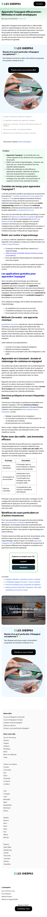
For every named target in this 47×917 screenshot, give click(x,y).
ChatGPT (23, 562)
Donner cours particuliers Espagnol (16, 728)
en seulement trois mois (25, 210)
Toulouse (7, 858)
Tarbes (6, 853)
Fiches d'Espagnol (24, 142)
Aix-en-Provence (10, 737)
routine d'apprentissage (10, 244)
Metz (5, 802)
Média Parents (7, 897)
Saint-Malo (7, 847)
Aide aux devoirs (10, 725)
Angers (6, 743)
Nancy (6, 811)
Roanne (6, 844)
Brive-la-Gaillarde (10, 754)
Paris (5, 829)
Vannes (6, 861)
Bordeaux (7, 749)
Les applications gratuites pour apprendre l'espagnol (19, 120)
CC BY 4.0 (22, 18)
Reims (6, 835)
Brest (5, 752)
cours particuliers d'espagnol (14, 522)
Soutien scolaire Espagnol (13, 723)
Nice (5, 823)
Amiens (6, 740)
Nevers (6, 820)
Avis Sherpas (6, 894)
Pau (5, 832)
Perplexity (23, 567)
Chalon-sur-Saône (10, 764)
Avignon (6, 746)
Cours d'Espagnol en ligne (13, 720)
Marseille (7, 799)
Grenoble (7, 778)
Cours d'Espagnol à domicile (14, 717)
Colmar (6, 767)
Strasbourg (8, 850)
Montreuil (7, 808)
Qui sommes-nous (8, 891)
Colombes (7, 770)
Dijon (5, 775)
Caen (5, 757)
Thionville (7, 856)
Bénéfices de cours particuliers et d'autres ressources (19, 133)
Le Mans (7, 784)
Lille (5, 791)
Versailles (7, 864)
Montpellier (8, 805)
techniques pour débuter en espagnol (21, 217)
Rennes (6, 837)
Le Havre (7, 781)
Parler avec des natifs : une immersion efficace (17, 129)
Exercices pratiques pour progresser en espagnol (22, 585)
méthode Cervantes (11, 324)
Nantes (6, 818)
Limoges (7, 794)
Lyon (5, 797)
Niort (5, 826)
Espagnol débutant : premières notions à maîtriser (23, 579)
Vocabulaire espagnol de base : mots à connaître (22, 582)
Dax (5, 773)
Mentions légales (8, 899)
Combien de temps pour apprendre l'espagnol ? (17, 116)
